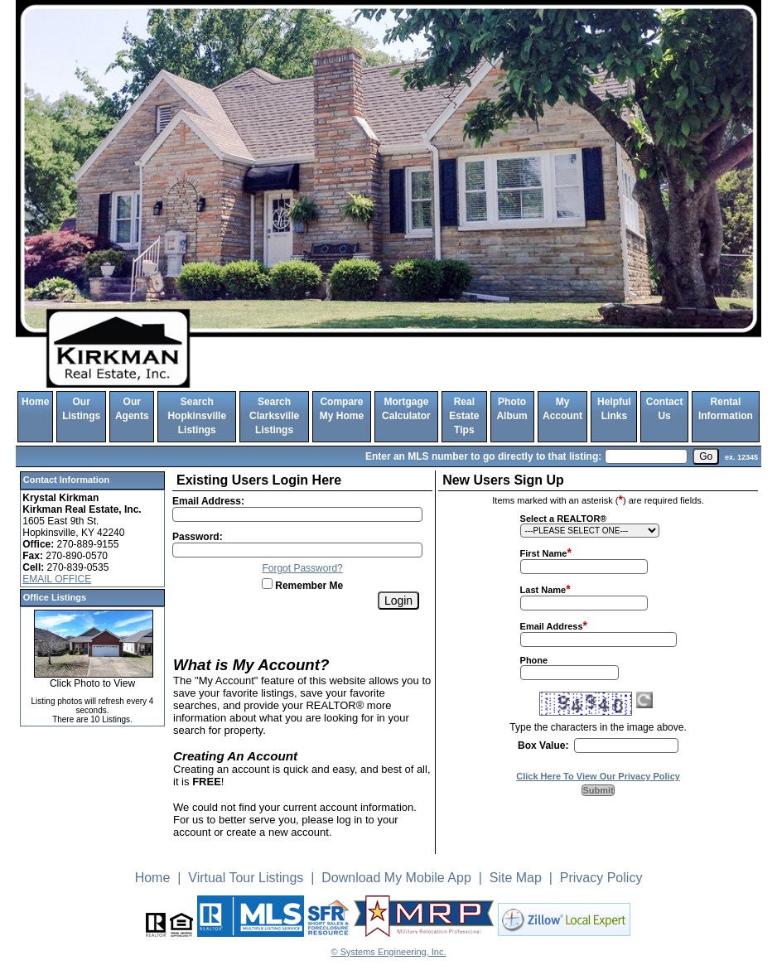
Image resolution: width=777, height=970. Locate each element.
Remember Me (302, 585)
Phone (534, 660)
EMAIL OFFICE (56, 579)
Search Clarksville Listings (274, 416)
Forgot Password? (302, 568)
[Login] (398, 600)
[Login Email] (297, 514)
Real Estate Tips (464, 416)
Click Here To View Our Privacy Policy (598, 776)
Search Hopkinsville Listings (196, 416)
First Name (543, 553)
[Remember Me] (267, 583)
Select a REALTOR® (563, 519)
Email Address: (208, 501)
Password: (197, 537)
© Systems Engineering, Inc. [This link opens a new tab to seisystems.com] (388, 952)
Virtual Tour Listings (245, 878)
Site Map (516, 878)
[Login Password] (297, 550)
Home (35, 402)
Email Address (551, 626)
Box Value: (543, 745)
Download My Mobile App (396, 878)
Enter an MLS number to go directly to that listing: (483, 456)
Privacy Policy (601, 878)
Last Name (543, 590)
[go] (706, 456)
